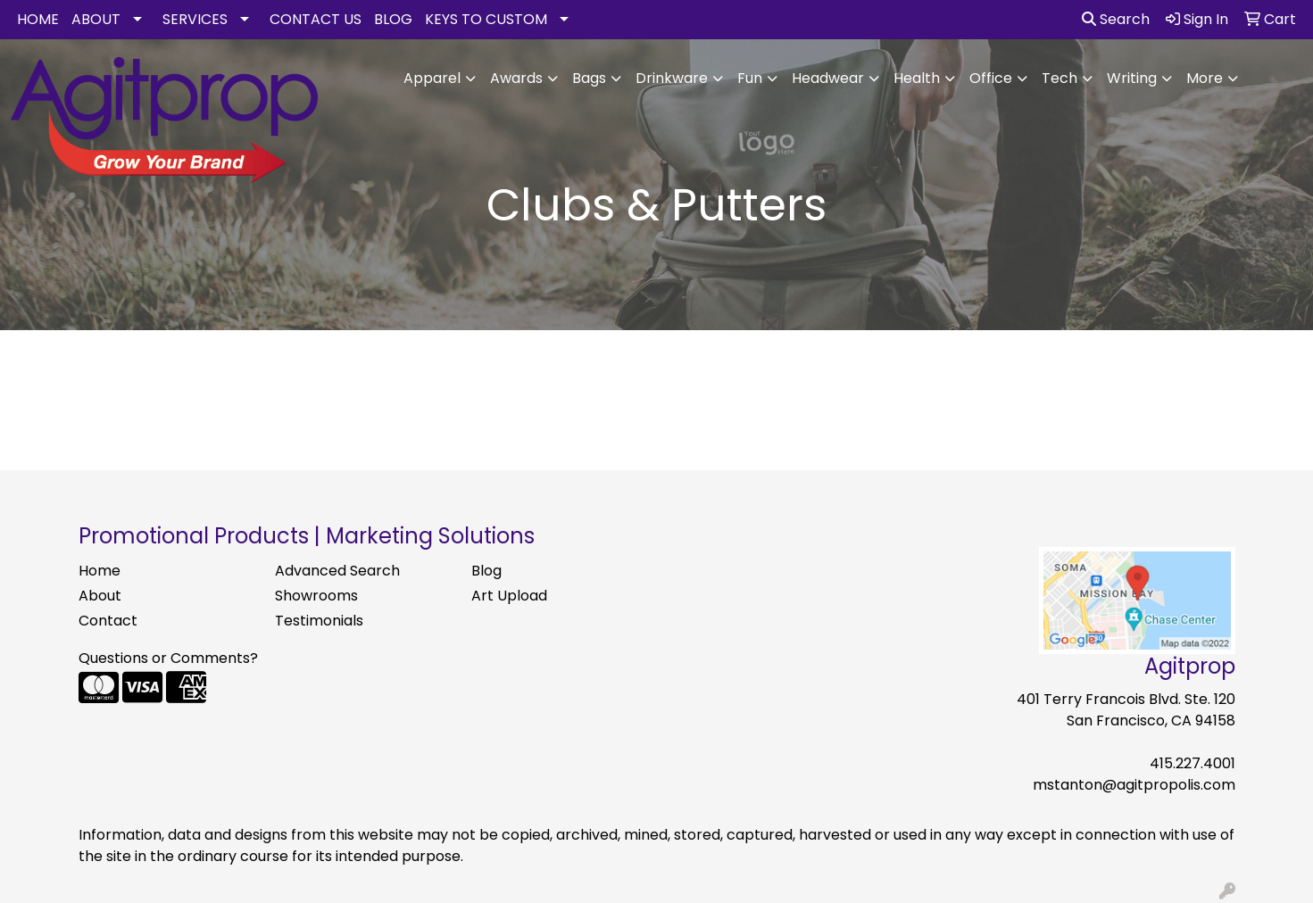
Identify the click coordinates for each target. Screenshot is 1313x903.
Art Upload (509, 595)
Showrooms (316, 595)
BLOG (393, 19)
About (100, 595)
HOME (38, 19)
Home (99, 570)
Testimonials (319, 620)
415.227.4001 (1192, 763)
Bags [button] (589, 78)
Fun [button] (749, 78)
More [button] (1204, 78)
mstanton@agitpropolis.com (1134, 785)
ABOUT (95, 19)
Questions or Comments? (168, 658)
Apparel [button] (432, 78)
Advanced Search (337, 570)
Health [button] (916, 78)
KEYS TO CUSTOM (486, 19)
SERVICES (195, 19)
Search (1116, 19)
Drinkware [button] (672, 78)
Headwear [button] (828, 78)
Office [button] (990, 78)
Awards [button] (516, 78)
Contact (108, 620)
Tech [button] (1059, 78)
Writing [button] (1132, 78)
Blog (486, 570)
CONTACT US (315, 19)
